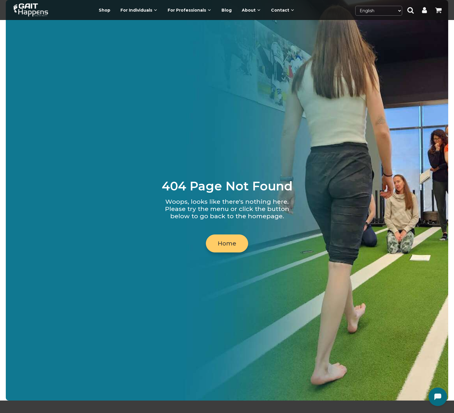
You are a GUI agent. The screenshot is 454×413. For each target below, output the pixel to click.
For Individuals (139, 10)
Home (227, 243)
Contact (282, 10)
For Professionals (189, 10)
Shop (104, 10)
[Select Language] (378, 11)
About (251, 10)
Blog (226, 10)
